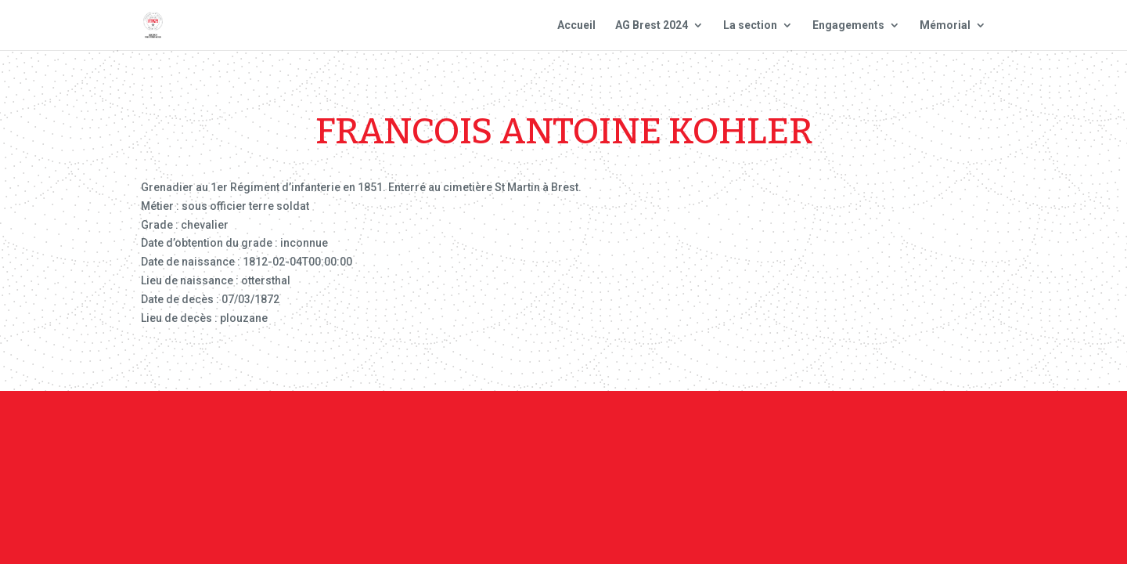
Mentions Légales (648, 433)
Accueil (576, 25)
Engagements (848, 25)
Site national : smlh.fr (856, 433)
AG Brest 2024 (651, 25)
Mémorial (945, 25)
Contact (562, 433)
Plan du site (746, 433)
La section (750, 25)
